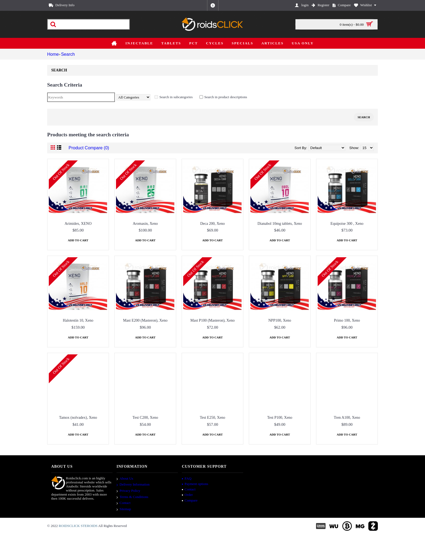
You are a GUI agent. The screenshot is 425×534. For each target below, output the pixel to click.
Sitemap (124, 509)
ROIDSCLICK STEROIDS (78, 526)
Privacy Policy (128, 491)
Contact (123, 503)
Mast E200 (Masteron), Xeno (145, 320)
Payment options (195, 484)
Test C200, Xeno (145, 418)
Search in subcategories (178, 97)
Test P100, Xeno (279, 418)
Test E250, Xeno (212, 418)
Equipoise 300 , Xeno (346, 224)
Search (67, 54)
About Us (125, 478)
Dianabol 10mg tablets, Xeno (279, 224)
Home (52, 54)
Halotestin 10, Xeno (78, 320)
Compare (190, 500)
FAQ (186, 478)
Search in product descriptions (228, 97)
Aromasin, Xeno (145, 224)
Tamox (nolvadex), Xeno (78, 418)
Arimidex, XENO (78, 224)
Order (187, 495)
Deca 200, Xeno (212, 224)
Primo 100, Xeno (347, 320)
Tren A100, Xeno (347, 418)
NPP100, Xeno (279, 320)
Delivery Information (133, 485)
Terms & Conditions (132, 497)
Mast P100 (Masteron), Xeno (212, 320)
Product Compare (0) (84, 148)
